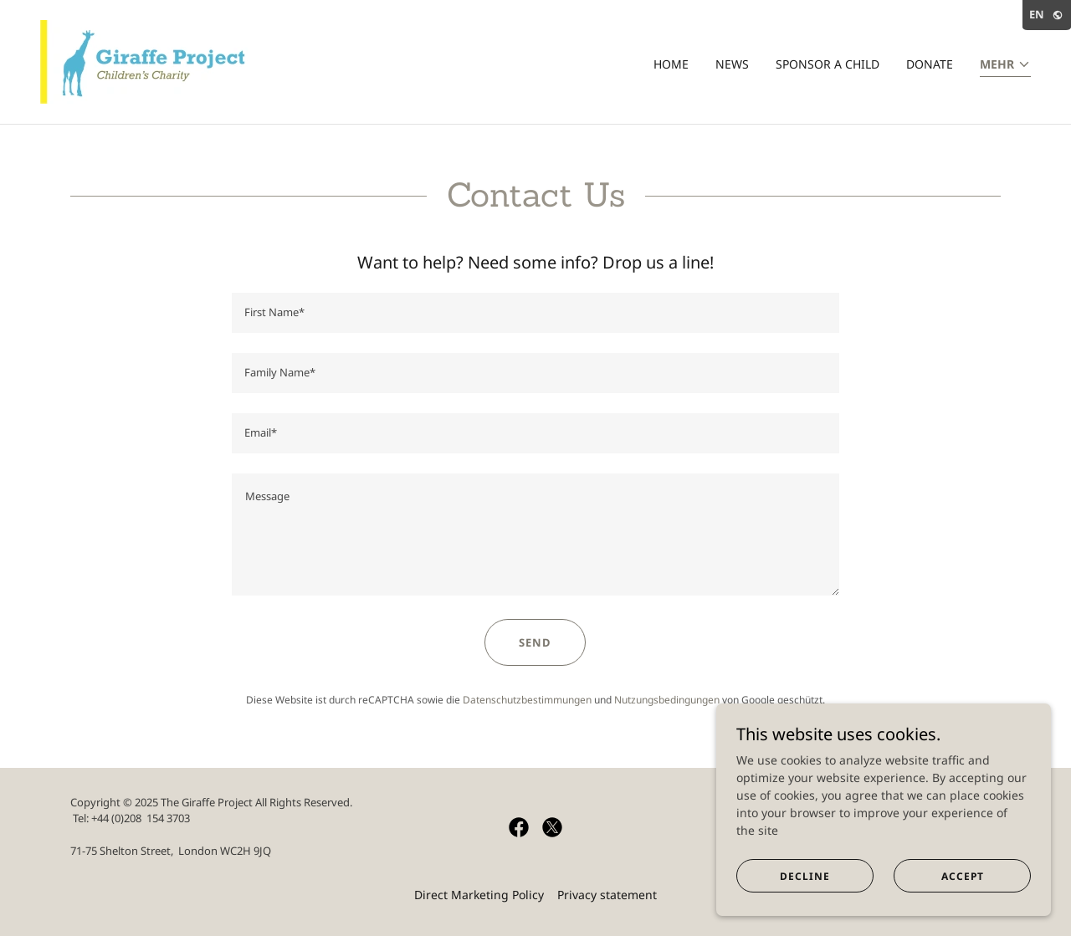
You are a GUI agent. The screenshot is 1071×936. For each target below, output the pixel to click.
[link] (149, 61)
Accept (962, 876)
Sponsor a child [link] (827, 64)
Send (535, 642)
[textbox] (535, 313)
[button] (1005, 65)
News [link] (732, 64)
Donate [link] (929, 64)
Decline (805, 876)
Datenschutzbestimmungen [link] (527, 700)
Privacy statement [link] (607, 895)
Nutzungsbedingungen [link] (667, 700)
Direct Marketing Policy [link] (479, 895)
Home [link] (671, 64)
